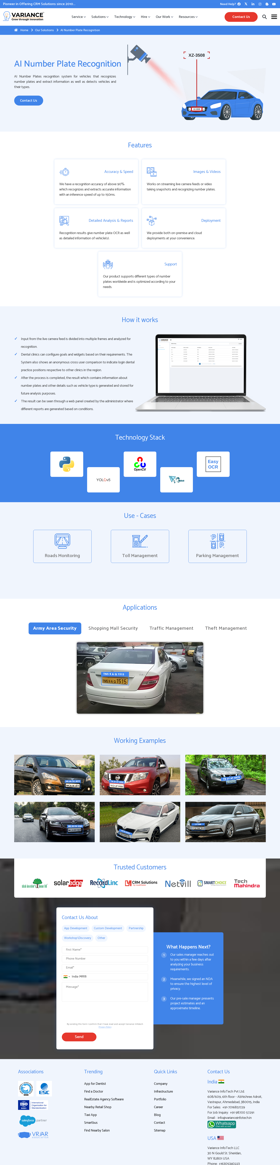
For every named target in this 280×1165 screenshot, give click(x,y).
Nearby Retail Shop (97, 1069)
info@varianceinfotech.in (235, 1079)
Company (160, 1045)
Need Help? (228, 4)
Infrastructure (163, 1053)
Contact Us (241, 17)
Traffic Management (171, 590)
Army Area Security (55, 590)
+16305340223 (229, 1125)
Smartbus (91, 1084)
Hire (145, 17)
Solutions (99, 17)
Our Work (164, 17)
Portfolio (160, 1061)
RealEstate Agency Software (104, 1061)
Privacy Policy (105, 988)
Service (79, 17)
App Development (75, 889)
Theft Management (226, 590)
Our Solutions (42, 30)
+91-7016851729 (233, 1069)
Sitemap (159, 1092)
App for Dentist (95, 1045)
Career (158, 1069)
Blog (157, 1076)
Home (21, 30)
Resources (188, 17)
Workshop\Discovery (77, 899)
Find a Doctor (93, 1053)
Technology (124, 17)
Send (79, 998)
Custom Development (108, 889)
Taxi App (90, 1076)
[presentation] (91, 972)
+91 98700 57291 (242, 1074)
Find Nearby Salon (97, 1092)
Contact (159, 1084)
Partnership (136, 889)
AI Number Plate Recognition (78, 30)
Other (101, 899)
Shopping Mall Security (113, 590)
